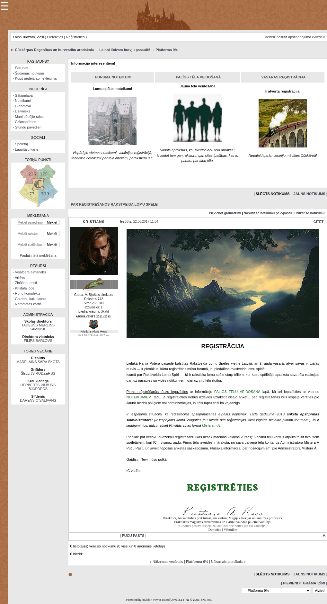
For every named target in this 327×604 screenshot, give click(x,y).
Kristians (93, 222)
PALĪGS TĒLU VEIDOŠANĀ (237, 392)
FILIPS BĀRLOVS (38, 340)
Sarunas (21, 68)
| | (319, 222)
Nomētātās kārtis (28, 304)
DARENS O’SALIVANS (38, 400)
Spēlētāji (22, 144)
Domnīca (214, 529)
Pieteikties (55, 37)
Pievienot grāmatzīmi (225, 213)
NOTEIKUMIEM (139, 397)
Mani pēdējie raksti (30, 117)
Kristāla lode (25, 288)
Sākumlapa (24, 95)
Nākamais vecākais (168, 562)
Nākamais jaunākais (227, 562)
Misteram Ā (211, 425)
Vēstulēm (230, 529)
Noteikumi (23, 100)
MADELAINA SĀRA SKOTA (38, 362)
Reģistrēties (75, 37)
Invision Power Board (156, 599)
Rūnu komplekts (27, 293)
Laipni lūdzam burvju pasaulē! (124, 50)
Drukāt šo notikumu (310, 213)
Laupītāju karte (27, 149)
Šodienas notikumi (29, 73)
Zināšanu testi (26, 283)
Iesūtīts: (126, 221)
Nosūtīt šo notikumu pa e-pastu (268, 213)
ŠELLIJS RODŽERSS (38, 373)
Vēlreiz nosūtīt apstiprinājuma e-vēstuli (295, 37)
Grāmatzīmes (25, 122)
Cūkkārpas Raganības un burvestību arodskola (54, 50)
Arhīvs (20, 278)
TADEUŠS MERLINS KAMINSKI (38, 327)
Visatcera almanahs (30, 272)
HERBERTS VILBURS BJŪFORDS (38, 387)
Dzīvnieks (23, 111)
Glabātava (23, 106)
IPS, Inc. (206, 599)
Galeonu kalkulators (30, 299)
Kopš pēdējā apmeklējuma (36, 78)
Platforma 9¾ (166, 50)
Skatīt (105, 311)
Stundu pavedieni (28, 127)
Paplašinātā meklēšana (38, 255)
